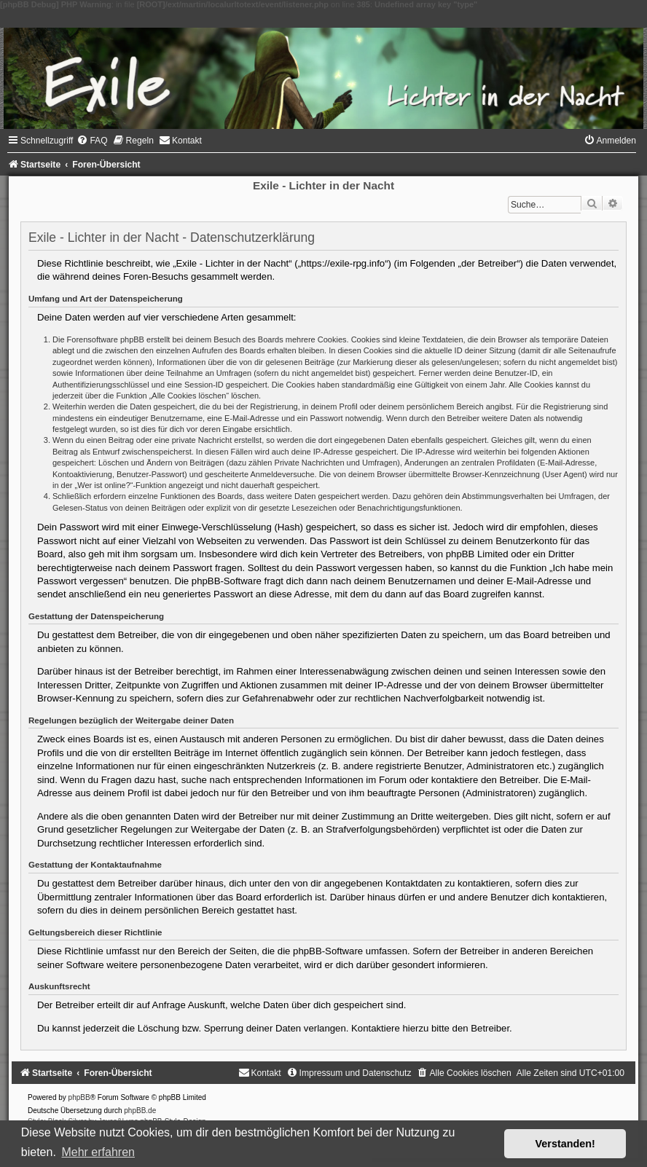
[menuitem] (92, 140)
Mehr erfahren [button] (98, 1152)
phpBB (79, 1097)
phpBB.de (140, 1111)
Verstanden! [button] (565, 1144)
